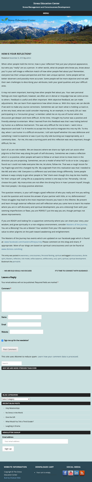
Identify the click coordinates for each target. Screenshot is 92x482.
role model (25, 258)
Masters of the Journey (76, 224)
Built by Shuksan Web (12, 478)
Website (5, 332)
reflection (17, 258)
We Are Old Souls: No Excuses (17, 271)
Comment (6, 288)
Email (4, 324)
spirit (59, 258)
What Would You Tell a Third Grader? (20, 421)
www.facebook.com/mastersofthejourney (23, 242)
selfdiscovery (48, 258)
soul (55, 258)
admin (28, 58)
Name (4, 317)
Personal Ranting (47, 255)
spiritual (58, 255)
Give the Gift (10, 417)
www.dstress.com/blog (12, 249)
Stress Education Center (46, 3)
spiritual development (77, 258)
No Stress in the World (14, 413)
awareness (24, 255)
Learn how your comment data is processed (58, 356)
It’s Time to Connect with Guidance (72, 271)
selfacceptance (36, 258)
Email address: (8, 437)
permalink (16, 261)
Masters (9, 258)
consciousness (35, 255)
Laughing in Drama (13, 426)
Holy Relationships (13, 408)
